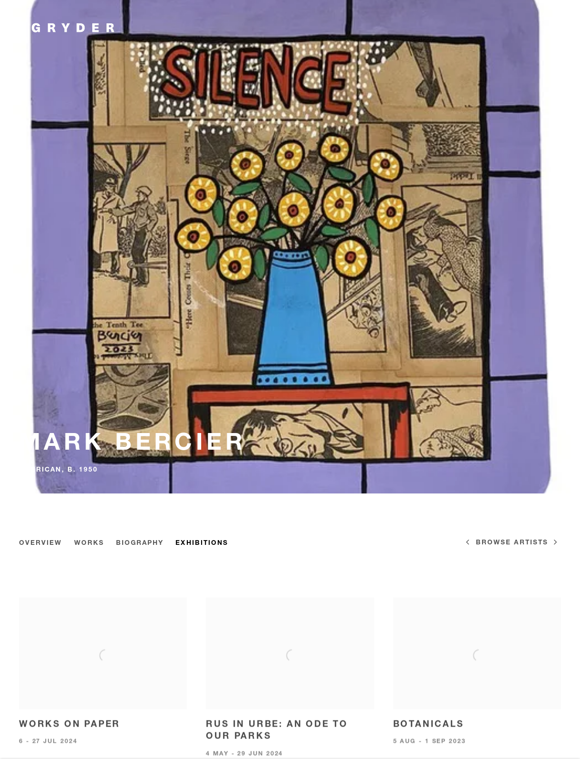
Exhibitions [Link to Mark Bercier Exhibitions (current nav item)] (201, 543)
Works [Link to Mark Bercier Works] (89, 543)
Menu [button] (554, 27)
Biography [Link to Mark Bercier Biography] (140, 543)
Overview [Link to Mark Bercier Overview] (40, 543)
